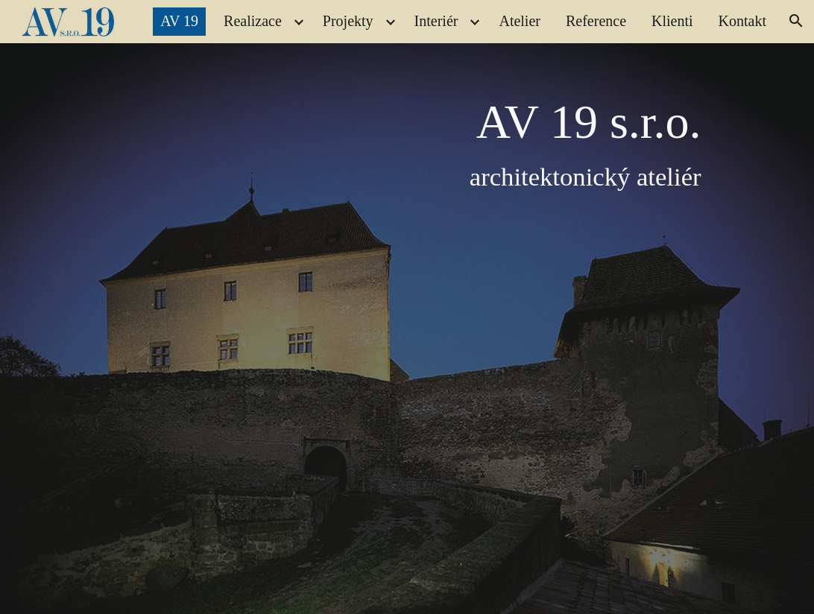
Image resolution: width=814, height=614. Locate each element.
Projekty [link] (348, 21)
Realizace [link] (253, 21)
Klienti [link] (672, 21)
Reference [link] (596, 21)
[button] (796, 21)
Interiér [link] (436, 21)
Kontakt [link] (742, 21)
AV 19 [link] (179, 21)
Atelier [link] (519, 21)
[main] (437, 327)
